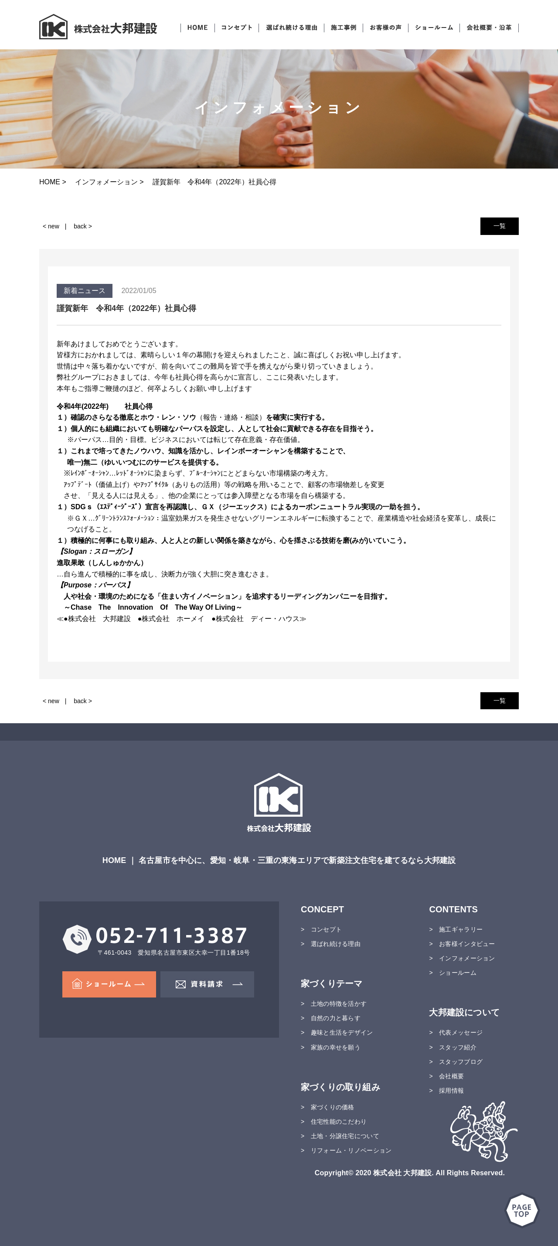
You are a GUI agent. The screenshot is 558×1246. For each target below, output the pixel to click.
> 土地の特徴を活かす (334, 1003)
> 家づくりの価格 (327, 1107)
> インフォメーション (462, 958)
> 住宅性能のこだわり (334, 1121)
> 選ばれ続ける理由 (331, 943)
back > (83, 226)
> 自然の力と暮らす (331, 1018)
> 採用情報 (446, 1090)
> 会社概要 (446, 1076)
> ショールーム (452, 972)
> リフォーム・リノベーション (346, 1150)
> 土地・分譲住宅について (340, 1135)
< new (51, 226)
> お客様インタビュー (462, 943)
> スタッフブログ (456, 1061)
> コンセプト (321, 929)
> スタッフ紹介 (452, 1047)
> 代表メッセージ (456, 1032)
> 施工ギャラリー (456, 929)
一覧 (499, 225)
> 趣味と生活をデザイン (337, 1032)
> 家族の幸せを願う (331, 1047)
